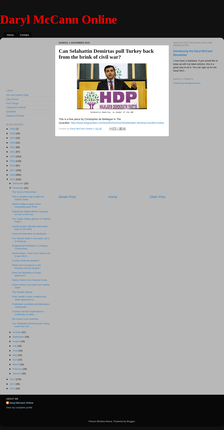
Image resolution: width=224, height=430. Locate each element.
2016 (13, 175)
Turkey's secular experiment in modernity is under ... (28, 313)
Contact (24, 34)
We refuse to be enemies (25, 319)
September (19, 336)
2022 (13, 147)
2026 (13, 129)
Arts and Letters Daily (17, 95)
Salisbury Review (15, 115)
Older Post (157, 197)
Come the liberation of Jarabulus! (29, 233)
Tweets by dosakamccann (186, 83)
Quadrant (11, 111)
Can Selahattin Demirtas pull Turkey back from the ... (31, 325)
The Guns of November (24, 192)
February (18, 369)
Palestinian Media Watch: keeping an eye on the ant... (30, 213)
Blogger (131, 421)
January (17, 373)
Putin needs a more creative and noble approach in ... (29, 298)
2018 (13, 165)
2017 (13, 170)
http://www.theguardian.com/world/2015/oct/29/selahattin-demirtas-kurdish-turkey (117, 122)
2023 (13, 142)
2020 (13, 156)
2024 (13, 138)
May (15, 355)
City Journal (12, 99)
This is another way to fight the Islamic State (28, 198)
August (17, 341)
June (15, 350)
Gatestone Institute (16, 107)
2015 (13, 179)
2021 (13, 151)
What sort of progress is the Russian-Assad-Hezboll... (26, 266)
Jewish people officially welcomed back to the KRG (29, 227)
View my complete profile (19, 407)
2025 (13, 133)
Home (10, 34)
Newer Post (67, 197)
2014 (13, 379)
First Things (12, 103)
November (18, 188)
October (17, 332)
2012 (13, 388)
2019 (13, 161)
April (15, 359)
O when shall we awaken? (26, 260)
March (16, 364)
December (18, 183)
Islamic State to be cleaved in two (29, 280)
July (15, 346)
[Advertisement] (112, 165)
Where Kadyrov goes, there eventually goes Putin (26, 205)
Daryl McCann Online (58, 19)
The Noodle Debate (22, 292)
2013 (13, 384)
